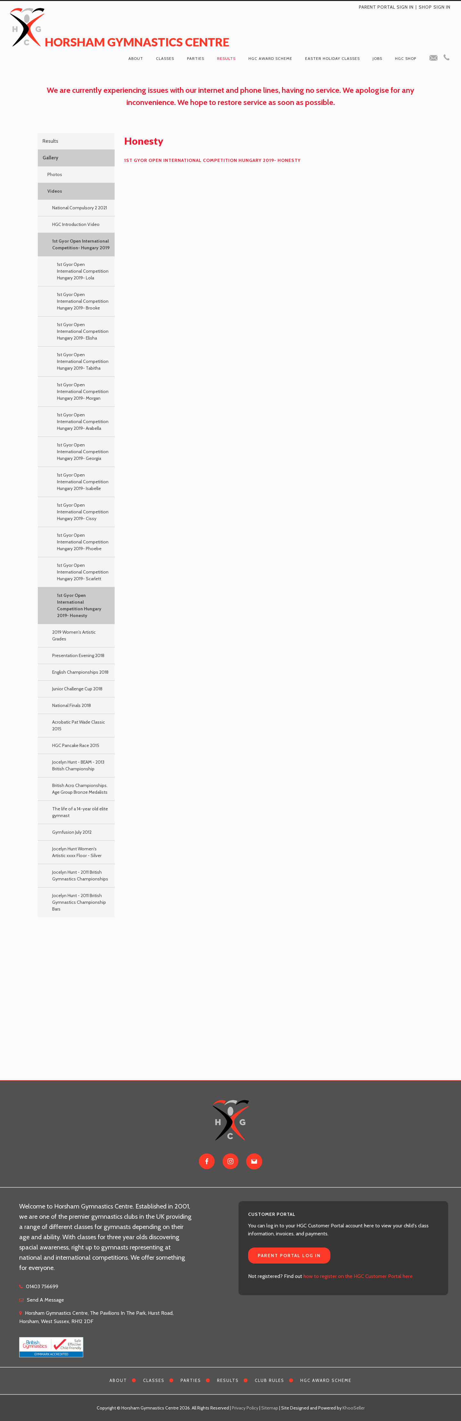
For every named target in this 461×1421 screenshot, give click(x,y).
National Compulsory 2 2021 (79, 208)
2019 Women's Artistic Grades (74, 635)
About (135, 58)
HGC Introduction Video (76, 224)
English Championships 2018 (80, 672)
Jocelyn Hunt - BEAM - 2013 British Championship (78, 765)
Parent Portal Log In (289, 1255)
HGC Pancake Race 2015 (75, 745)
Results (226, 58)
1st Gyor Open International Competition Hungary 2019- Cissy (83, 511)
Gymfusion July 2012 (72, 832)
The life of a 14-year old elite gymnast (80, 812)
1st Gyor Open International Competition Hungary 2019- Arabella (83, 421)
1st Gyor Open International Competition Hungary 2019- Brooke (83, 301)
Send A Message (45, 1300)
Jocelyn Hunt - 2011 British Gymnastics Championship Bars (79, 902)
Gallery (50, 158)
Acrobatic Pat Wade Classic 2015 (78, 725)
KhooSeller (354, 1408)
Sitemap (269, 1408)
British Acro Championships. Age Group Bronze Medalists (80, 789)
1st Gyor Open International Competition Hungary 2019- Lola (83, 271)
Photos (54, 174)
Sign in (441, 7)
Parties (195, 58)
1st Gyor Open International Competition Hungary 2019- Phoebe (83, 541)
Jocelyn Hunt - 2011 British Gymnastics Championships (80, 875)
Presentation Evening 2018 (78, 655)
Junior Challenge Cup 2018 (77, 689)
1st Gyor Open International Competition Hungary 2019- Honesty (79, 605)
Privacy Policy (245, 1408)
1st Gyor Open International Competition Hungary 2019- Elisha (83, 331)
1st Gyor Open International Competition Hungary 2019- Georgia (83, 451)
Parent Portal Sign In (386, 7)
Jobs (377, 58)
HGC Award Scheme (270, 58)
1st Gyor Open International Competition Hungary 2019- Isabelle (83, 481)
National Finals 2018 (71, 705)
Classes (165, 58)
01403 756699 (42, 1286)
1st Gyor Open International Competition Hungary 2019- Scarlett (83, 572)
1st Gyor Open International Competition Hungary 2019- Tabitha (83, 361)
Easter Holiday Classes (332, 58)
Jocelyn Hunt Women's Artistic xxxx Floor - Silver (76, 852)
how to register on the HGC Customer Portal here (358, 1276)
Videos (54, 191)
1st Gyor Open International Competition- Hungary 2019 (80, 244)
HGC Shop (405, 58)
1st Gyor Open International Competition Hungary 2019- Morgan (83, 391)
